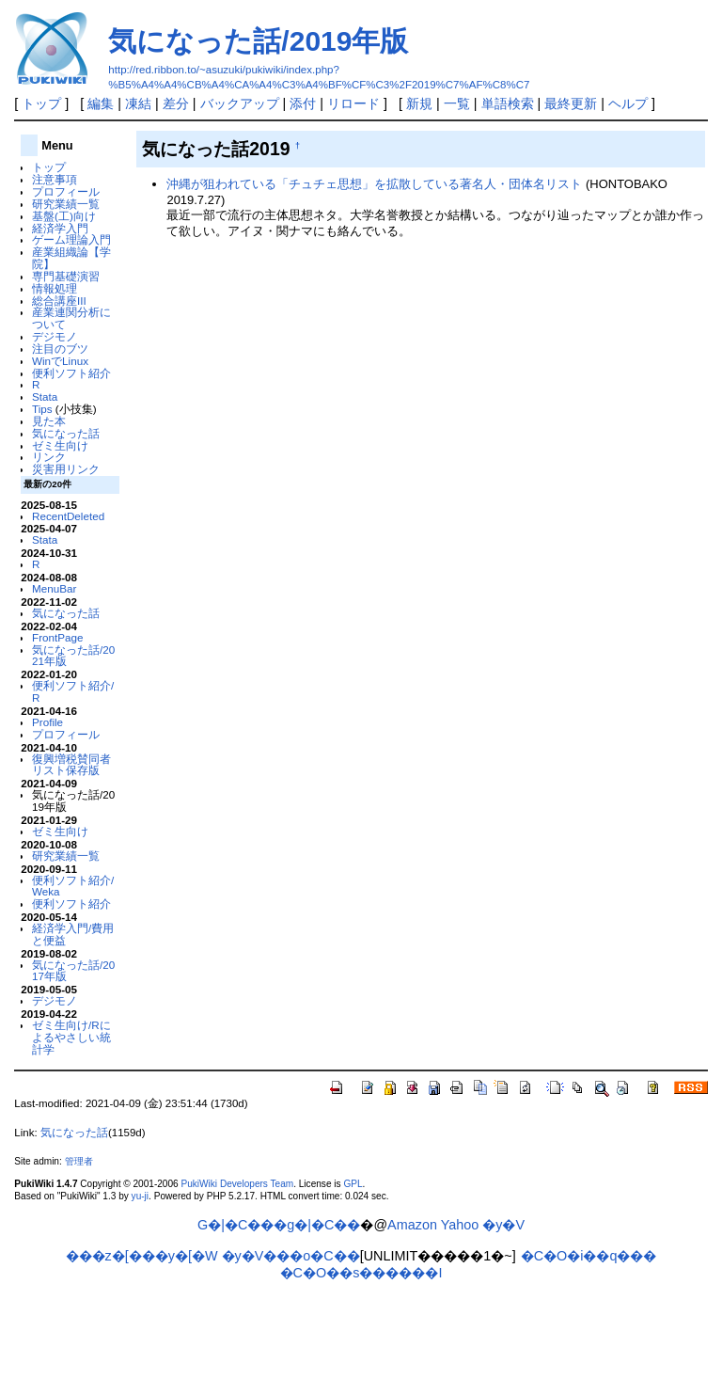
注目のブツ (60, 348)
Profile (47, 722)
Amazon (412, 1224)
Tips (42, 409)
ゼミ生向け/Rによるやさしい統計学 (71, 1037)
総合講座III (59, 300)
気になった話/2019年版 (258, 40)
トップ (41, 103)
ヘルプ (628, 103)
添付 (303, 103)
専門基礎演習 (66, 276)
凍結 (138, 103)
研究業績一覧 (66, 204)
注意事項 (54, 179)
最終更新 (570, 103)
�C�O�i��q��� (589, 1255)
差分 (176, 103)
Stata (44, 396)
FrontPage (57, 637)
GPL (352, 1184)
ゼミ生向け (60, 445)
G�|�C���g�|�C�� (278, 1224)
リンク (49, 457)
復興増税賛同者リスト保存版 (71, 765)
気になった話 (66, 433)
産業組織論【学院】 (71, 258)
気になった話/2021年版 (73, 655)
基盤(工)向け (64, 216)
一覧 (457, 103)
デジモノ (54, 336)
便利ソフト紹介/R (73, 691)
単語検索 (507, 103)
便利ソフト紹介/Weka (73, 886)
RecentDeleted (68, 516)
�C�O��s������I (361, 1272)
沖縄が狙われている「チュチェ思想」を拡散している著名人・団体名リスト (374, 184)
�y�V (503, 1224)
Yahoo (460, 1224)
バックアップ (239, 103)
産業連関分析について (71, 318)
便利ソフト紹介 (71, 373)
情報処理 (54, 288)
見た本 (49, 421)
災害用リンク (66, 469)
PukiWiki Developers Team (236, 1184)
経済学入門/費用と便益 (73, 934)
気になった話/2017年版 (73, 971)
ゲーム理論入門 (71, 239)
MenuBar (54, 588)
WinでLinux (60, 361)
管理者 (79, 1161)
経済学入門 (60, 228)
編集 (100, 103)
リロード (353, 103)
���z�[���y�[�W (142, 1255)
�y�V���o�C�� (291, 1255)
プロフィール (66, 191)
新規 (419, 103)
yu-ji (140, 1196)
